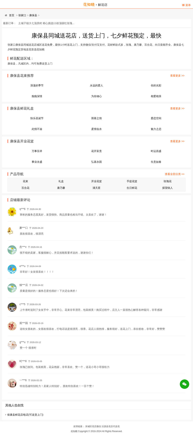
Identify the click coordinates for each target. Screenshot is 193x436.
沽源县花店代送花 (111, 426)
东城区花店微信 (93, 426)
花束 (25, 181)
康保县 (33, 15)
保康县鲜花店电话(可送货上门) (25, 414)
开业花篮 (96, 181)
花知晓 (74, 431)
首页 (11, 15)
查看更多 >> (177, 75)
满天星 (96, 187)
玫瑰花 (168, 181)
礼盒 (61, 181)
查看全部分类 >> (175, 174)
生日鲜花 (132, 187)
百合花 (25, 187)
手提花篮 (132, 181)
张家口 (22, 15)
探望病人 (167, 187)
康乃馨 (61, 187)
